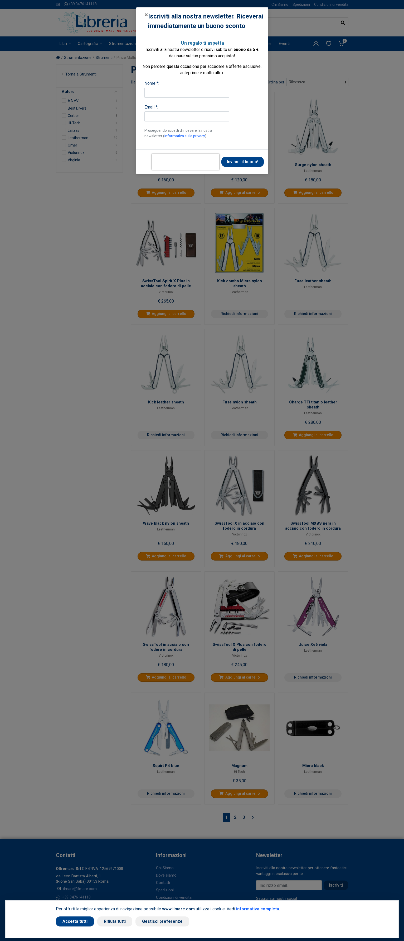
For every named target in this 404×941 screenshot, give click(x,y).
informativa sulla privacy (184, 136)
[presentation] (185, 162)
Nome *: (151, 83)
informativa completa (257, 908)
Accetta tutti (74, 921)
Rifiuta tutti (115, 921)
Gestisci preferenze (162, 921)
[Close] (146, 14)
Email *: (151, 107)
